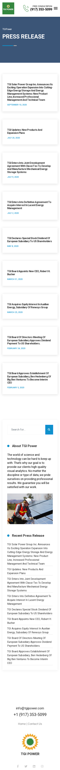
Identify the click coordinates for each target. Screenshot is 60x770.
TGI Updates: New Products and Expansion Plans (24, 131)
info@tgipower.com (30, 708)
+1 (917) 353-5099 (30, 715)
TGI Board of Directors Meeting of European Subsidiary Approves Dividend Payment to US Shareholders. (29, 340)
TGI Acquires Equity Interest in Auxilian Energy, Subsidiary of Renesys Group (28, 305)
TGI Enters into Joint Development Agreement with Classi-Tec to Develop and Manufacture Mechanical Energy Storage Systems (29, 167)
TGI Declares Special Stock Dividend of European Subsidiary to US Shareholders (29, 239)
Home (22, 724)
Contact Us (35, 724)
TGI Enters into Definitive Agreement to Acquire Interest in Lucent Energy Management (29, 205)
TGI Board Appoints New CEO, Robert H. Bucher (28, 272)
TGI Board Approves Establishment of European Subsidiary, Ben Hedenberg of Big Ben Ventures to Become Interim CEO (29, 378)
